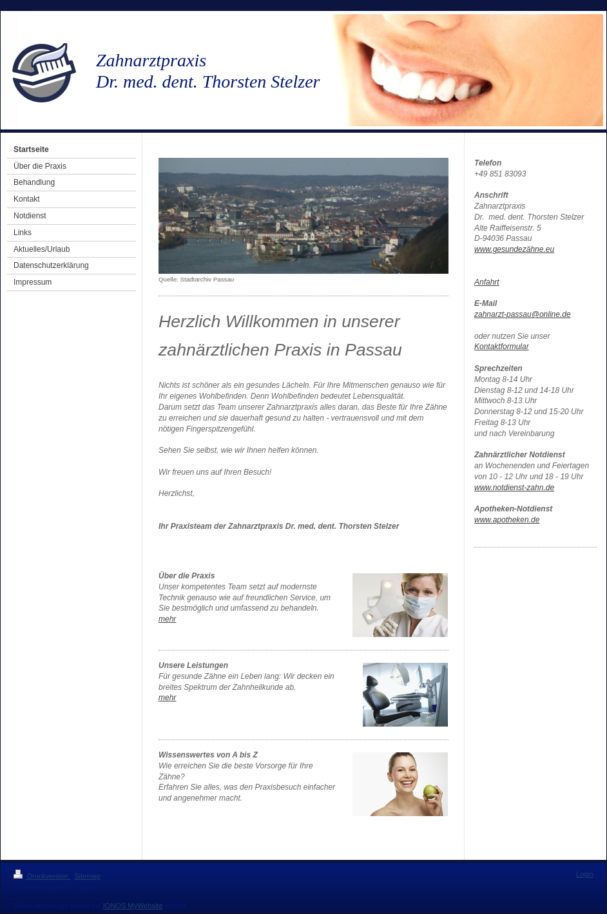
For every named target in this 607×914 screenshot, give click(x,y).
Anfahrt (486, 282)
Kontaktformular (501, 346)
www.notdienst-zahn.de (514, 487)
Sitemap (87, 876)
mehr (167, 619)
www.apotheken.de (506, 519)
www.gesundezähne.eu (514, 249)
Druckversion (42, 876)
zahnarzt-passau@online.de (522, 314)
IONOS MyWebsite (133, 905)
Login (584, 874)
